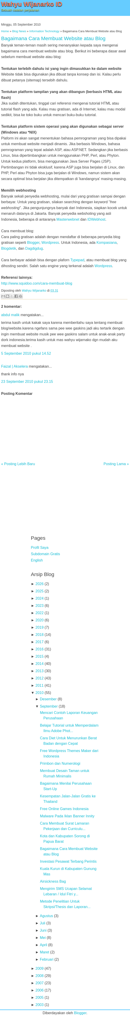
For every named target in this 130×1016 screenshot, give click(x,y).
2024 (40, 598)
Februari (47, 959)
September (49, 706)
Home (5, 31)
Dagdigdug (34, 248)
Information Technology (44, 31)
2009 (40, 968)
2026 (40, 584)
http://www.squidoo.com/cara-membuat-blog (36, 283)
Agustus (46, 916)
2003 (40, 1005)
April (43, 945)
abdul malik (10, 315)
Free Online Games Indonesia (64, 809)
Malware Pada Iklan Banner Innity (67, 816)
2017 (40, 642)
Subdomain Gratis (45, 554)
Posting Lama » (116, 464)
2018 (40, 635)
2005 (40, 997)
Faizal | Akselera (14, 366)
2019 (40, 627)
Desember (48, 699)
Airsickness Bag (53, 881)
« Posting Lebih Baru (18, 464)
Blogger (33, 242)
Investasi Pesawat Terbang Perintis (68, 861)
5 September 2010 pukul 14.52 (26, 353)
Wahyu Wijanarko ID (31, 3)
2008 (40, 976)
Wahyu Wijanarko (34, 290)
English (37, 560)
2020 (40, 620)
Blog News (19, 31)
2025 (40, 591)
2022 (40, 613)
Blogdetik (8, 248)
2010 (40, 693)
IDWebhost (96, 219)
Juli (42, 923)
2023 (40, 606)
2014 (40, 664)
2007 (40, 983)
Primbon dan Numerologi (60, 763)
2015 (40, 656)
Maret (44, 952)
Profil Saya (39, 548)
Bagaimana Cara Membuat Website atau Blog (53, 38)
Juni (43, 930)
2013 (40, 671)
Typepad (77, 260)
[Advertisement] (65, 497)
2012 (40, 678)
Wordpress (50, 242)
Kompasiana (107, 242)
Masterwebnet (67, 219)
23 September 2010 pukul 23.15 (27, 381)
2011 (40, 685)
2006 (40, 990)
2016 (40, 649)
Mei (43, 938)
